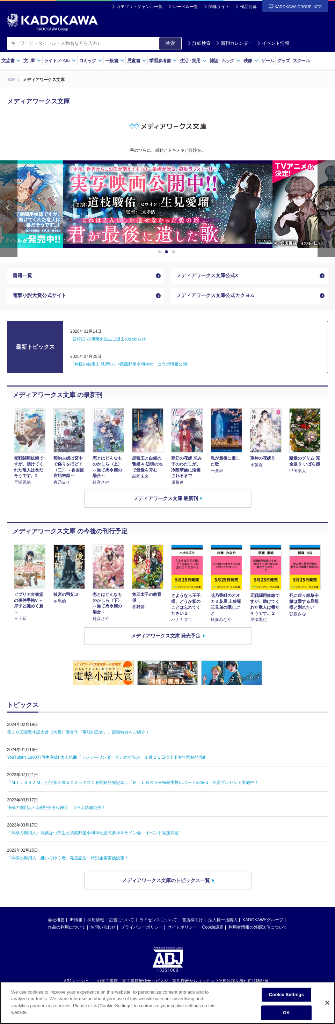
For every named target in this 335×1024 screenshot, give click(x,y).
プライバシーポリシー (142, 928)
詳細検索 (199, 43)
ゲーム (267, 60)
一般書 (114, 60)
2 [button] (167, 251)
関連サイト (219, 6)
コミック (90, 60)
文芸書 (11, 60)
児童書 (136, 60)
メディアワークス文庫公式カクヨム (215, 296)
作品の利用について (67, 928)
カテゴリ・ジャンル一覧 (139, 6)
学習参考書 (163, 60)
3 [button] (174, 251)
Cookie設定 (213, 928)
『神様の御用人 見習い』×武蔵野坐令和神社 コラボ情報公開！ (130, 365)
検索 (170, 43)
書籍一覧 (22, 276)
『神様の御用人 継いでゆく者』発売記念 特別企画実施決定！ (68, 858)
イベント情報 (273, 43)
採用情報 (95, 920)
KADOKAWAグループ (262, 920)
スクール (301, 60)
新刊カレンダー (234, 43)
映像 (250, 60)
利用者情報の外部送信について (257, 928)
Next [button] (326, 208)
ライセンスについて (158, 920)
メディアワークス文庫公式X (207, 276)
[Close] (327, 1002)
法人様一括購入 (223, 920)
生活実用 (193, 60)
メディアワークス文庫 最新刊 (165, 499)
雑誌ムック (225, 60)
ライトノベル (60, 60)
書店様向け (192, 920)
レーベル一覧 (185, 6)
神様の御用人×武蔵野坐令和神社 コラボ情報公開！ (56, 808)
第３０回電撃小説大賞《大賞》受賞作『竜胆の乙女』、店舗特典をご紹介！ (78, 732)
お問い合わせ (103, 928)
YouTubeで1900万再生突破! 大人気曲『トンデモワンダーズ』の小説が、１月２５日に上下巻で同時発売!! (106, 758)
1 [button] (160, 251)
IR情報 (76, 920)
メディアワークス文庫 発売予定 (166, 637)
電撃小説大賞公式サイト (39, 296)
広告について (121, 920)
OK (286, 1012)
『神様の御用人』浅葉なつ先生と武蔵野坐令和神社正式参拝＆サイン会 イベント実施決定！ (95, 833)
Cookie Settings (286, 994)
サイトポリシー (182, 928)
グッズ (283, 60)
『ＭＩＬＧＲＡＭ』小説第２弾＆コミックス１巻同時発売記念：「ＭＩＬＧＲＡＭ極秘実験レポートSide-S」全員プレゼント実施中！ (132, 783)
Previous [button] (8, 208)
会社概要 (56, 920)
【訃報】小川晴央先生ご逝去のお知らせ (108, 340)
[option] (167, 203)
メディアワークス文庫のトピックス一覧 (166, 881)
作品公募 (248, 6)
